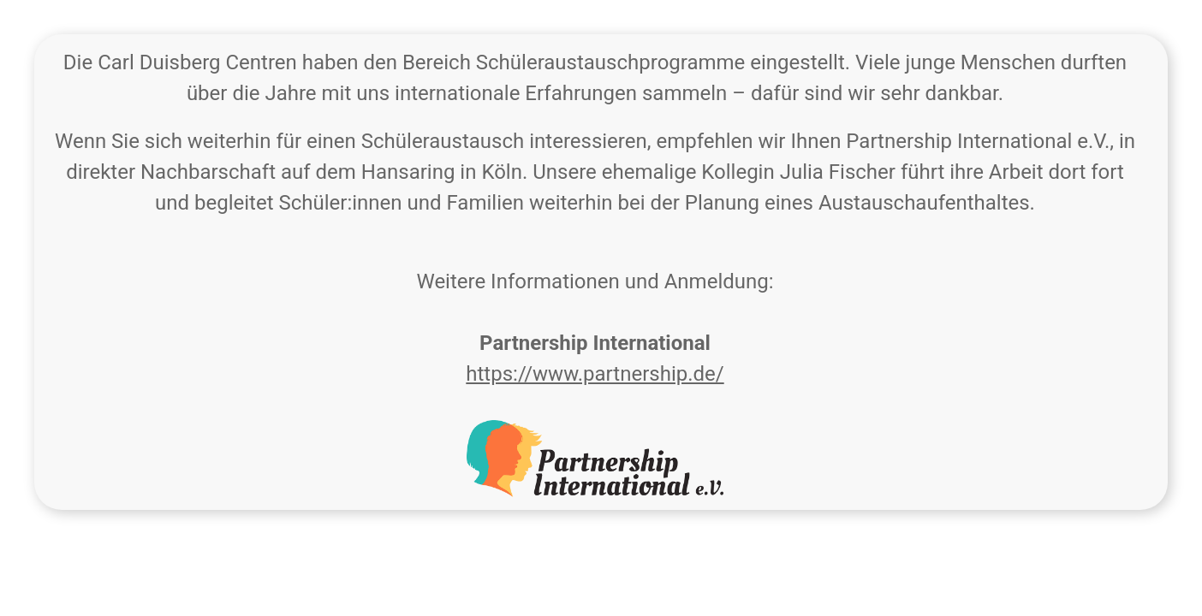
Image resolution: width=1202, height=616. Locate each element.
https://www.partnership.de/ (594, 374)
